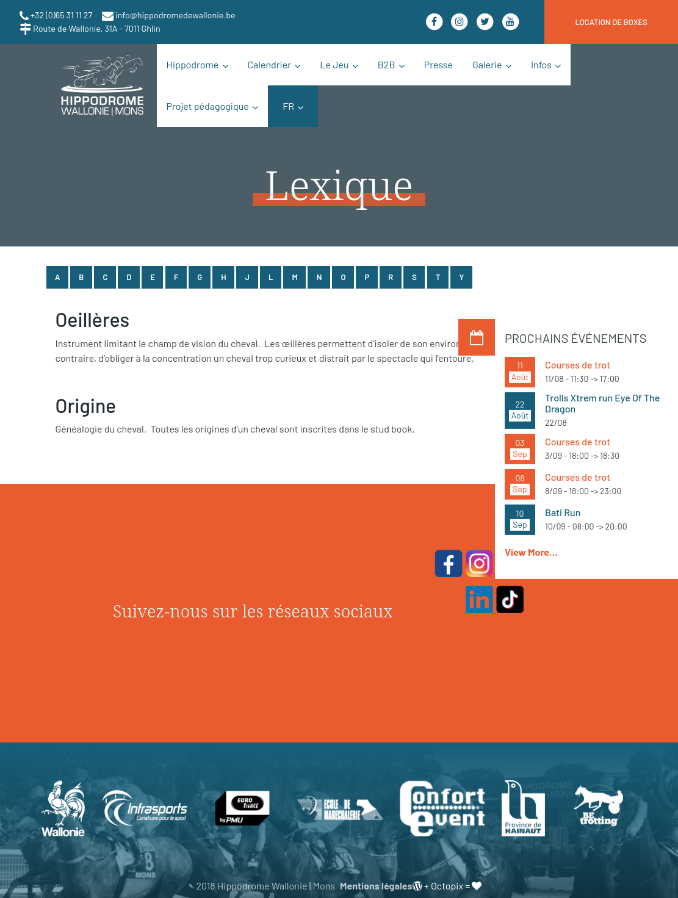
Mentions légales (376, 885)
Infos (541, 64)
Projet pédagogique (208, 106)
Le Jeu (334, 64)
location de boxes (611, 22)
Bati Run (562, 512)
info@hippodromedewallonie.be (175, 15)
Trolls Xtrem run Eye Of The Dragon (602, 403)
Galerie (487, 64)
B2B (386, 64)
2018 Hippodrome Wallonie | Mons (266, 885)
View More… (531, 552)
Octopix (447, 885)
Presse (438, 64)
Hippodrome (193, 64)
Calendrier (270, 64)
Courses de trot (577, 364)
